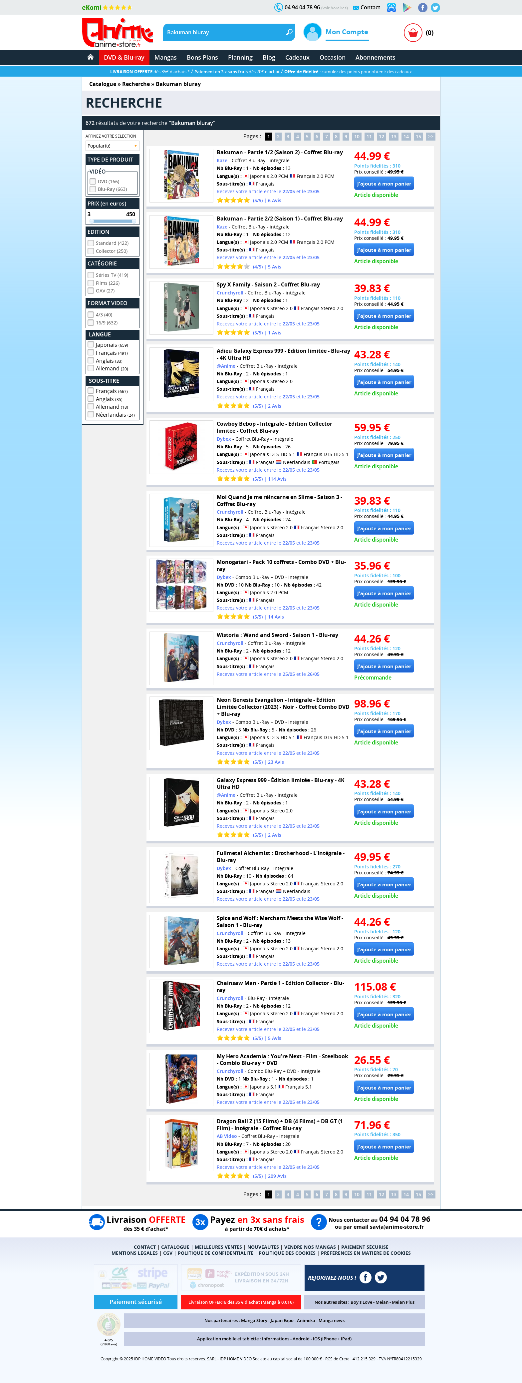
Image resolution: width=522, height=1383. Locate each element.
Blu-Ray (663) (112, 188)
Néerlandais (115, 413)
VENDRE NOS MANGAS (310, 1247)
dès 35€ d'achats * (150, 72)
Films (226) (108, 282)
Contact (370, 7)
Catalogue (102, 84)
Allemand (112, 367)
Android (301, 1339)
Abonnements (375, 57)
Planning (240, 57)
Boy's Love (361, 1302)
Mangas (165, 57)
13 (393, 136)
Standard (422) (112, 242)
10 (357, 136)
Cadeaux (297, 57)
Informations (275, 1339)
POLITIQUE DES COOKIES (287, 1253)
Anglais (109, 359)
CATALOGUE (175, 1247)
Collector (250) (112, 250)
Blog (269, 57)
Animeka (306, 1320)
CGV (167, 1253)
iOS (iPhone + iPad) (332, 1339)
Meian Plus (403, 1302)
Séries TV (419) (112, 274)
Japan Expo (282, 1320)
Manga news (332, 1320)
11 (369, 136)
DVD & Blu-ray (124, 57)
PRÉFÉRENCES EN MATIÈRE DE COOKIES (366, 1253)
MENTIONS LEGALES (135, 1253)
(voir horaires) (334, 8)
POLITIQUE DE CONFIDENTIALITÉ (215, 1253)
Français (112, 351)
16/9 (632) (107, 321)
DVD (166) (108, 180)
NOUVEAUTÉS (263, 1247)
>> (430, 136)
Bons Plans (202, 57)
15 (418, 136)
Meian (382, 1302)
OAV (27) (105, 289)
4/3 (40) (104, 313)
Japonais (112, 343)
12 (381, 136)
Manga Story (254, 1320)
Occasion (333, 57)
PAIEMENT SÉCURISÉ (365, 1247)
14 (406, 136)
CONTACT (145, 1247)
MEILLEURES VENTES (218, 1247)
